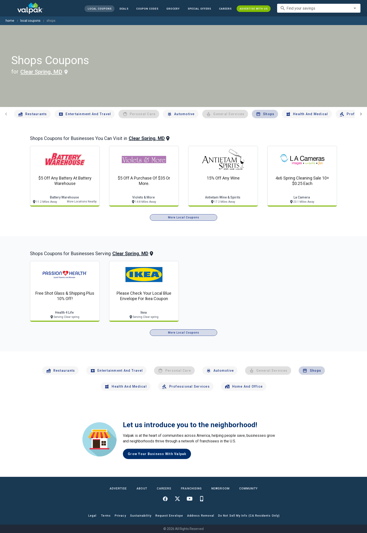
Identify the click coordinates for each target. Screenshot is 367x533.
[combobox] (318, 8)
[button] (199, 8)
